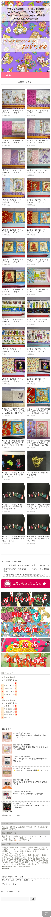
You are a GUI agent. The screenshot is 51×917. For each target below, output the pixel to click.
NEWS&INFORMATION (11, 561)
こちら (17, 840)
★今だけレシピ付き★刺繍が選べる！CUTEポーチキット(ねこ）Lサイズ (13, 539)
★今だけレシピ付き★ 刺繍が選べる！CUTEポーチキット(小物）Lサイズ (13, 507)
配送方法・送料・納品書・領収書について (19, 880)
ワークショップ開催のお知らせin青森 (22, 796)
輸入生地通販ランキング (11, 892)
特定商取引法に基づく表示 (12, 877)
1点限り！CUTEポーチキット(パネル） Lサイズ (12, 112)
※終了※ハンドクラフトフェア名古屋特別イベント (25, 784)
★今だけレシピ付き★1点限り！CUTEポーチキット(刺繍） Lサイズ (13, 475)
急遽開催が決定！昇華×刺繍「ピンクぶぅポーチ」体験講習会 (26, 570)
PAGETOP (46, 913)
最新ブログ (6, 729)
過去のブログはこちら (11, 815)
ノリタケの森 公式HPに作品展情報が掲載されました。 (25, 575)
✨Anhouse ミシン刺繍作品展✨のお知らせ (25, 772)
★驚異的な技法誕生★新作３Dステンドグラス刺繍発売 (25, 807)
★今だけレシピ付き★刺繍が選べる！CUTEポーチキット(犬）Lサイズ (38, 539)
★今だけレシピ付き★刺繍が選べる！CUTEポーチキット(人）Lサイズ (38, 507)
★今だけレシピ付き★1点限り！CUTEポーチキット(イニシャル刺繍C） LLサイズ (13, 411)
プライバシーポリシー (11, 884)
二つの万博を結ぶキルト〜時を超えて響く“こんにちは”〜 (26, 565)
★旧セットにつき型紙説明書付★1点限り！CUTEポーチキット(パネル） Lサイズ (38, 411)
